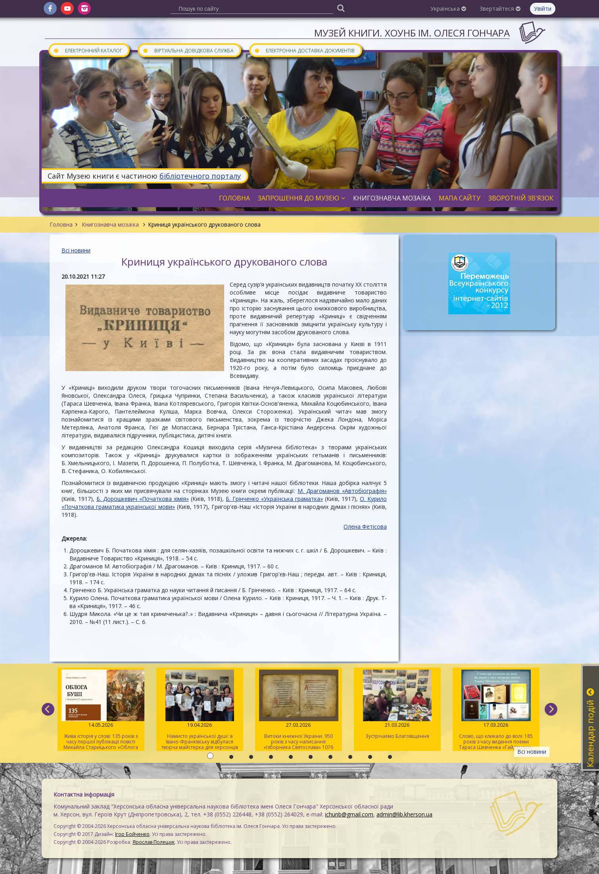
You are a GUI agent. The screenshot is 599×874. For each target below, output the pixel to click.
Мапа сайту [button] (459, 198)
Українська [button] (448, 8)
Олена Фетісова (365, 526)
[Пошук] (341, 7)
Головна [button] (234, 198)
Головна (61, 224)
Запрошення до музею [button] (301, 198)
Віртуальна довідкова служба (188, 50)
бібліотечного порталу (200, 176)
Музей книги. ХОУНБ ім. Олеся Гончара (412, 32)
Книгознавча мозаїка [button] (392, 198)
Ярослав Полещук (153, 842)
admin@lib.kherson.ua (404, 814)
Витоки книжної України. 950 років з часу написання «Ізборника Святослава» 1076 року (298, 710)
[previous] (48, 709)
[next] (551, 709)
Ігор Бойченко (132, 834)
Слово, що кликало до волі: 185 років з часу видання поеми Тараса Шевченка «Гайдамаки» (496, 710)
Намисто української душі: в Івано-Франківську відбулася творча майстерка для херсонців (199, 710)
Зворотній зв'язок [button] (520, 198)
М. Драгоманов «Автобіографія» (342, 491)
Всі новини (75, 250)
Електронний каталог (87, 50)
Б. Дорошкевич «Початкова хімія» (142, 498)
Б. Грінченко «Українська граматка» (274, 498)
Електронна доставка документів (304, 50)
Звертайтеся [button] (500, 8)
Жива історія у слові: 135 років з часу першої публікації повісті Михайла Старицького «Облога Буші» (100, 710)
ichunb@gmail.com (349, 814)
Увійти (542, 8)
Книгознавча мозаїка (110, 224)
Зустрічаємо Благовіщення (397, 704)
